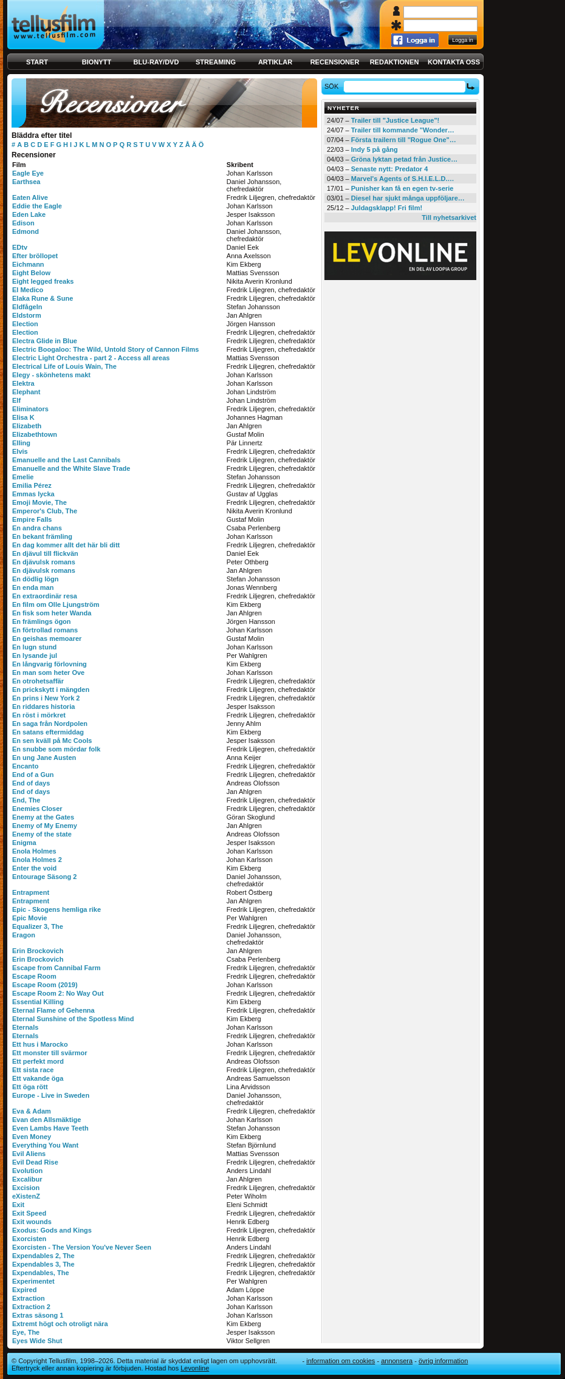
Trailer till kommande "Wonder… (402, 130)
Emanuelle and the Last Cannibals (66, 460)
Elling (21, 443)
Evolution (27, 1170)
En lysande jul (34, 655)
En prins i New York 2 (46, 698)
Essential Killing (38, 1001)
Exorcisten (29, 1238)
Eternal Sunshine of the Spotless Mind (73, 1018)
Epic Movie (29, 918)
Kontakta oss (454, 62)
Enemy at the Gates (43, 817)
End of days (31, 783)
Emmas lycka (33, 494)
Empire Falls (32, 519)
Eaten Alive (30, 197)
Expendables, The (40, 1272)
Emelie (22, 477)
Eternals (25, 1027)
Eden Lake (29, 214)
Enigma (24, 842)
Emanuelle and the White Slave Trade (71, 468)
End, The (26, 800)
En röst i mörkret (39, 715)
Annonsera (397, 1360)
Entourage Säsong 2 (44, 876)
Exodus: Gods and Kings (52, 1230)
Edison (23, 223)
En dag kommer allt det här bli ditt (66, 545)
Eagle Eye (28, 173)
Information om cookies (340, 1360)
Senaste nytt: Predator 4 (389, 169)
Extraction (28, 1298)
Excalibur (27, 1179)
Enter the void (34, 868)
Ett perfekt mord (38, 1061)
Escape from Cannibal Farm (56, 967)
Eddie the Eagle (37, 206)
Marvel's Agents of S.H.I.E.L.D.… (402, 178)
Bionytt (96, 62)
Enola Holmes (34, 851)
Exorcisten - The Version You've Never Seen (81, 1247)
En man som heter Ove (48, 672)
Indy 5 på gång (374, 149)
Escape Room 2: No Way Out (58, 993)
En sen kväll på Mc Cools (52, 740)
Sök (333, 86)
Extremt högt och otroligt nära (60, 1323)
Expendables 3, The (43, 1264)
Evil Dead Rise (35, 1162)
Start (37, 62)
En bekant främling (42, 536)
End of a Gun (32, 774)
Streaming (216, 62)
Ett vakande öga (37, 1078)
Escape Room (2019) (45, 984)
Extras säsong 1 (37, 1315)
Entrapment (30, 892)
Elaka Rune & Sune (42, 298)
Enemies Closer (37, 808)
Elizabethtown (34, 434)
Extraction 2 (31, 1306)
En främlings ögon (41, 621)
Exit (18, 1204)
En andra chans (37, 528)
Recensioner (335, 62)
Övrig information (443, 1360)
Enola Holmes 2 (37, 859)
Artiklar (275, 62)
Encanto (25, 766)
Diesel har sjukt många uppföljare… (408, 198)
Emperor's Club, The (44, 511)
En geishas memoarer (46, 638)
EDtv (19, 247)
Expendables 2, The (43, 1255)
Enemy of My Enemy (44, 825)
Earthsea (26, 181)
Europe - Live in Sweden (50, 1095)
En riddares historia (43, 706)
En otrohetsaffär (38, 681)
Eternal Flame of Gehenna (53, 1010)
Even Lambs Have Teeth (50, 1128)
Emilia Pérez (32, 485)
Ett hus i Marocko (40, 1044)
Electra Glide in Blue (44, 340)
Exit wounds (32, 1221)
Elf (16, 400)
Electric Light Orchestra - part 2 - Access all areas (91, 357)
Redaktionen (394, 62)
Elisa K (23, 417)
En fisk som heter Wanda (51, 613)
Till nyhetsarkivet (449, 217)
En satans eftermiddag (48, 732)
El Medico (27, 289)
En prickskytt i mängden (50, 689)
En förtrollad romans (45, 630)
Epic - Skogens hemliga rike (56, 909)
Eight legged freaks (43, 281)
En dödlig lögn (35, 579)
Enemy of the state (42, 834)
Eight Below (31, 272)
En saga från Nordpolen (49, 723)
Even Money (31, 1136)
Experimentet (33, 1281)
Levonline (194, 1368)
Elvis (20, 451)
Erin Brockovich (37, 950)
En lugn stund (34, 647)
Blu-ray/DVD (156, 62)
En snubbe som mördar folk (56, 749)
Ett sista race (32, 1069)
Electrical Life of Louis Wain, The (64, 366)
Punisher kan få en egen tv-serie (402, 188)
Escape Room (34, 976)
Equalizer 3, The (37, 926)
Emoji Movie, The (39, 502)
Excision (25, 1187)
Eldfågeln (27, 306)
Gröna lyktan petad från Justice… (404, 159)
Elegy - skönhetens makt (51, 374)
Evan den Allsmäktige (46, 1119)
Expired (24, 1289)
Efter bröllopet (35, 255)
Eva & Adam (31, 1111)
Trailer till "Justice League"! (395, 120)
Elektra (23, 383)
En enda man (32, 587)
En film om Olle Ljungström (56, 604)
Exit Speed (29, 1213)
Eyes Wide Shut (37, 1340)
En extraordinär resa (44, 596)
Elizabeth (26, 425)
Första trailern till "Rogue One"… (403, 139)
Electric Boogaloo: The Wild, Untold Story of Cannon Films (105, 349)
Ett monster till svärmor (49, 1052)
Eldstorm (26, 315)
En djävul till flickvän (45, 553)
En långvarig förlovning (49, 664)
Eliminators (30, 408)
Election (25, 323)
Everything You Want (45, 1145)
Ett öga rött (30, 1086)
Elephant (26, 391)
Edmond (25, 231)
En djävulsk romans (43, 562)
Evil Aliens (29, 1153)
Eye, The (25, 1332)
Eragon (23, 935)
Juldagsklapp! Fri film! (386, 207)
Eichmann (28, 264)
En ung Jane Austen (44, 757)
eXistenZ (26, 1196)
